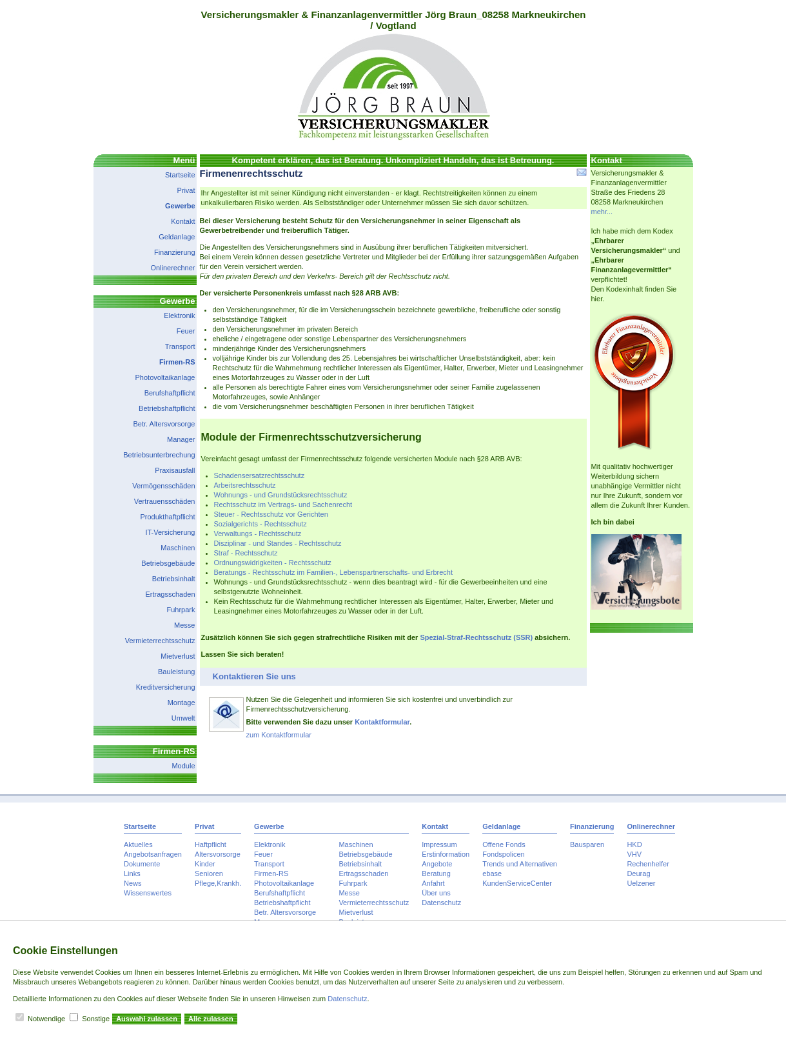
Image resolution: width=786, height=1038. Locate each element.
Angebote (437, 864)
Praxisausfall (175, 470)
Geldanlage (177, 237)
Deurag (638, 873)
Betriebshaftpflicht (167, 408)
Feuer (186, 331)
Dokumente (142, 864)
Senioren (209, 873)
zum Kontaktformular (278, 735)
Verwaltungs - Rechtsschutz (258, 533)
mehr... (602, 211)
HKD (634, 844)
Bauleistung (176, 671)
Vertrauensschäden (164, 501)
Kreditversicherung (165, 687)
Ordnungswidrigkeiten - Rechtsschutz (272, 562)
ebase (492, 873)
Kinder (205, 864)
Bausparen (587, 844)
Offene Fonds (503, 844)
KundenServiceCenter (517, 883)
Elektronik (179, 315)
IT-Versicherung (170, 532)
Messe (184, 625)
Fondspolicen (503, 854)
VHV (634, 854)
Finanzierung (174, 252)
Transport (180, 346)
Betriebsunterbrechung (159, 455)
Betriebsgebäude (168, 563)
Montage (181, 702)
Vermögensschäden (163, 486)
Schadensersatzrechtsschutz (259, 475)
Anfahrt (433, 883)
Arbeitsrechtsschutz (245, 485)
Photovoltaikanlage (165, 377)
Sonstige (96, 1019)
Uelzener (641, 883)
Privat (186, 190)
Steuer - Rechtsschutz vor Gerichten (271, 514)
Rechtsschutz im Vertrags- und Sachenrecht (283, 504)
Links (132, 873)
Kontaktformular (382, 722)
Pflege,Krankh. (218, 883)
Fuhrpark (180, 610)
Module (183, 766)
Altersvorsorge (218, 854)
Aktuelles (138, 844)
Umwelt (183, 718)
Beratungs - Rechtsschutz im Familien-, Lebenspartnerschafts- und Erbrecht (333, 572)
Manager (181, 439)
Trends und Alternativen (519, 864)
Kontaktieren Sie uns (254, 676)
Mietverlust (178, 656)
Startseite (180, 175)
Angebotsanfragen (153, 854)
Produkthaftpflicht (168, 517)
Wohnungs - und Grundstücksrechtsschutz (281, 495)
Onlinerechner (172, 268)
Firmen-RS (177, 362)
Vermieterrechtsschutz (160, 640)
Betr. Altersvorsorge (164, 424)
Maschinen (178, 548)
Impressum (439, 844)
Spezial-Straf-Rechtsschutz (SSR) (476, 637)
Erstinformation (445, 854)
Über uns (436, 893)
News (133, 883)
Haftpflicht (210, 844)
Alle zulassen (210, 1019)
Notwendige (46, 1019)
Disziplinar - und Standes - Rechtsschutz (278, 543)
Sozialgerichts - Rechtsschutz (260, 524)
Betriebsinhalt (173, 579)
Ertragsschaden (170, 594)
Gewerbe (180, 206)
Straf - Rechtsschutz (246, 553)
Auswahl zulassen (146, 1019)
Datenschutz (441, 902)
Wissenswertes (148, 893)
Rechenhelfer (648, 864)
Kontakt (183, 221)
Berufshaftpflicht (169, 393)
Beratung (436, 873)
